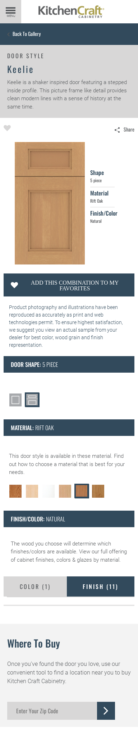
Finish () (101, 586)
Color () (35, 586)
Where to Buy (33, 643)
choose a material (56, 464)
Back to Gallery (27, 33)
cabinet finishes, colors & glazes (54, 560)
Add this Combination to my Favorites (75, 285)
